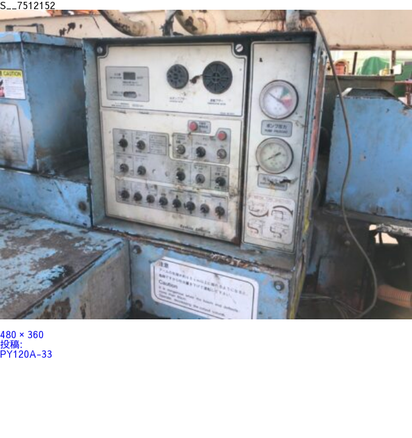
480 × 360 (22, 334)
